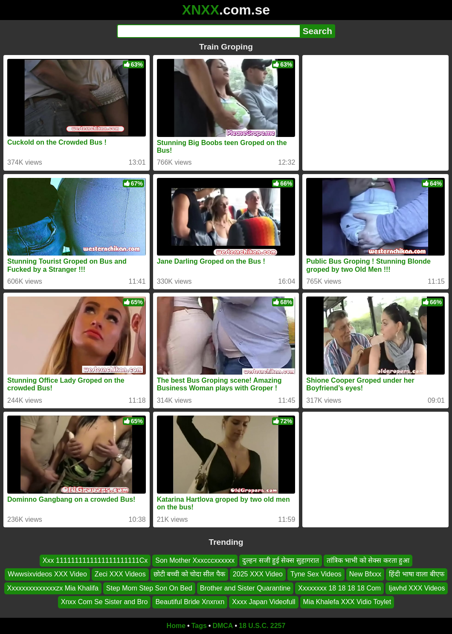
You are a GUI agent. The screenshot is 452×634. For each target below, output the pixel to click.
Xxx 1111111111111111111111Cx (95, 560)
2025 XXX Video (258, 574)
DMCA (222, 625)
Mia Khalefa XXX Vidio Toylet (347, 601)
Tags (199, 625)
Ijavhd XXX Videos (416, 588)
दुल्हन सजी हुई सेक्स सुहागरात (280, 560)
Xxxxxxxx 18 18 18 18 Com (339, 588)
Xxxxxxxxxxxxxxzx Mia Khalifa (53, 588)
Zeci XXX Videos (120, 574)
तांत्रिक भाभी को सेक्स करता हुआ (368, 560)
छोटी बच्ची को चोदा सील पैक (189, 574)
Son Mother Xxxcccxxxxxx (195, 560)
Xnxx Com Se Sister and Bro (104, 601)
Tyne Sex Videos (316, 574)
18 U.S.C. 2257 (262, 625)
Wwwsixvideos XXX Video (47, 574)
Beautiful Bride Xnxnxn (189, 601)
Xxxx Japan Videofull (263, 601)
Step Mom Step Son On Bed (149, 588)
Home (176, 625)
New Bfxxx (365, 574)
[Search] (208, 31)
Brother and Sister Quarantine (245, 588)
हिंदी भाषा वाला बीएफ (416, 574)
